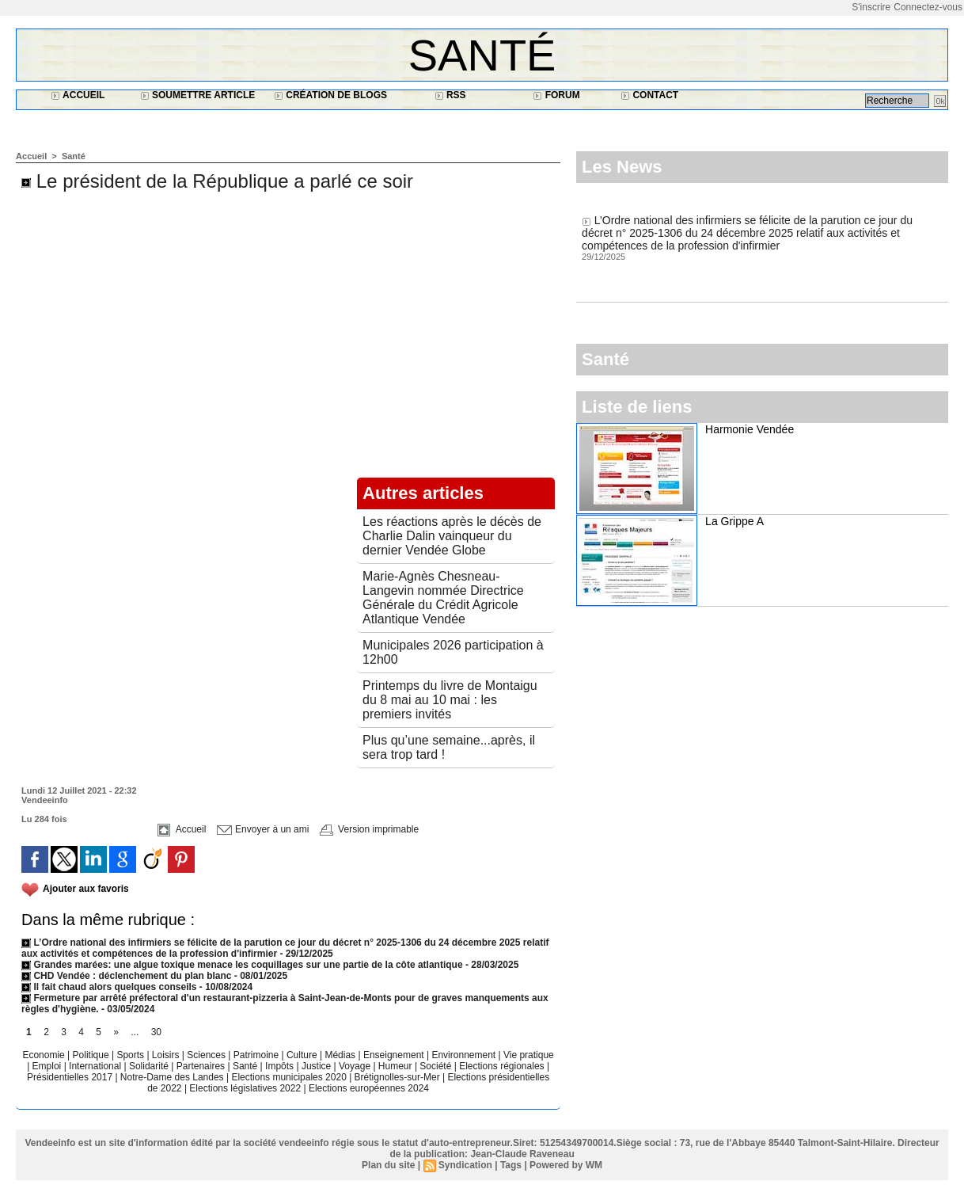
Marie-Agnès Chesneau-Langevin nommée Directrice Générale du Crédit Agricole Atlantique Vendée (443, 597)
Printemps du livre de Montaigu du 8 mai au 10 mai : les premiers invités (449, 700)
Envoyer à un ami (263, 829)
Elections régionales (503, 1066)
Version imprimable (369, 829)
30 (156, 1032)
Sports (131, 1055)
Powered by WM (565, 1165)
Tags (511, 1165)
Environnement (463, 1055)
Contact (649, 95)
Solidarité (150, 1066)
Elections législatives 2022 (245, 1088)
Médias (341, 1055)
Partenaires (202, 1066)
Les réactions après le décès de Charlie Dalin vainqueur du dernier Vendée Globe (451, 536)
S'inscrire (871, 7)
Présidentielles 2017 (71, 1077)
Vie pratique (528, 1055)
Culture (303, 1055)
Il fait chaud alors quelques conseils (110, 986)
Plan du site (388, 1165)
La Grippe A (734, 521)
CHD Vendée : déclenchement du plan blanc (126, 975)
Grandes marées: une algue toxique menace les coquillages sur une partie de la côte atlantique (242, 964)
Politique (92, 1055)
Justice (318, 1066)
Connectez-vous (928, 7)
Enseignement (395, 1055)
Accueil (77, 95)
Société (435, 1066)
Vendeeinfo (44, 800)
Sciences (207, 1055)
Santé (482, 55)
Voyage (354, 1066)
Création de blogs (330, 95)
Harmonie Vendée (749, 429)
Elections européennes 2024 (369, 1088)
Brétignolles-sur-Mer (398, 1077)
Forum (556, 95)
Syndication (465, 1165)
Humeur (396, 1066)
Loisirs (167, 1055)
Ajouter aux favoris (86, 888)
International (96, 1066)
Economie (44, 1055)
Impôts (279, 1066)
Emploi (48, 1066)
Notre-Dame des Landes (173, 1077)
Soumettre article (198, 95)
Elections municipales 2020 (288, 1077)
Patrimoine (257, 1055)
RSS (450, 95)
